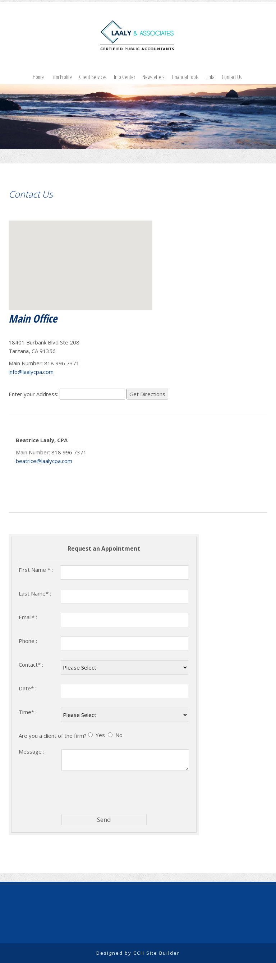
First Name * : (36, 569)
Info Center (124, 77)
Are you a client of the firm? (53, 735)
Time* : (28, 712)
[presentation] (116, 792)
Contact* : (31, 664)
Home (38, 77)
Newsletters (153, 77)
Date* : (27, 688)
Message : (31, 751)
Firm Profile (61, 77)
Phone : (28, 640)
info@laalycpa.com (31, 371)
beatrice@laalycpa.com (44, 460)
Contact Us (232, 77)
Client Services (92, 77)
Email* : (28, 617)
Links (210, 77)
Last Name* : (35, 593)
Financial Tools (185, 77)
